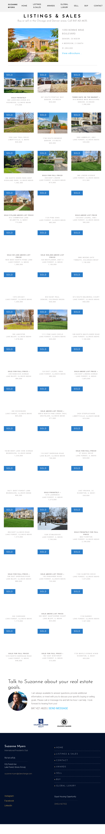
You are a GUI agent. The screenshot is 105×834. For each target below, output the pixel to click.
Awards (51, 6)
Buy (86, 6)
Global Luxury (64, 6)
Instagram (9, 796)
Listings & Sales (37, 6)
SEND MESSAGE (58, 708)
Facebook (9, 801)
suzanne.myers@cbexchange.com (18, 774)
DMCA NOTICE (61, 804)
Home (24, 6)
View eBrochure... (72, 53)
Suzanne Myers (13, 5)
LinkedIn (8, 805)
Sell (76, 6)
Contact (98, 6)
